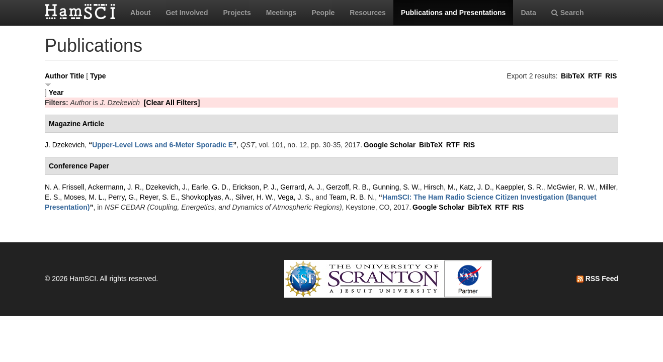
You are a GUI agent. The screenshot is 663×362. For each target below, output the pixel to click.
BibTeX (573, 76)
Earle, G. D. (210, 187)
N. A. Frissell (65, 187)
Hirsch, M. (439, 187)
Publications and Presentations (453, 13)
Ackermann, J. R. (115, 187)
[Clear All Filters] (172, 103)
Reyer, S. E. (159, 197)
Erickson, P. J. (254, 187)
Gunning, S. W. (396, 187)
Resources (368, 13)
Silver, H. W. (254, 197)
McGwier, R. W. (571, 187)
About (140, 13)
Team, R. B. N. (352, 197)
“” (162, 145)
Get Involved (186, 13)
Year (56, 92)
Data (528, 13)
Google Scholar (390, 145)
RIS (611, 76)
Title (77, 76)
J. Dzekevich (65, 145)
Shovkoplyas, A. (206, 197)
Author (56, 76)
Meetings (281, 13)
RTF (595, 76)
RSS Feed (597, 279)
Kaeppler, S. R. (519, 187)
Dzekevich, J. (167, 187)
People (323, 13)
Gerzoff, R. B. (347, 187)
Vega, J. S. (295, 197)
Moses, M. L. (84, 197)
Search (567, 13)
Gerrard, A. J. (301, 187)
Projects (237, 13)
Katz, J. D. (475, 187)
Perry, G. (122, 197)
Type (98, 76)
